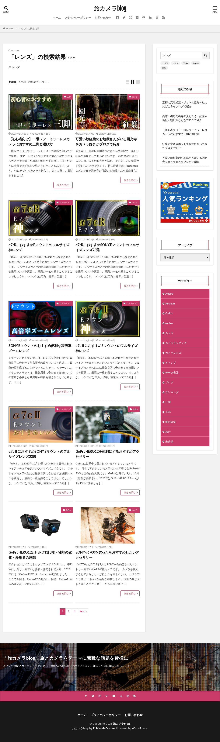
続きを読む (63, 185)
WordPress (139, 728)
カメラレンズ (65, 202)
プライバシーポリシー (78, 17)
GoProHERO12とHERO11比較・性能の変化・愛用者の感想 (40, 554)
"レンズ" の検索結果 (29, 28)
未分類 (169, 441)
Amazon (170, 303)
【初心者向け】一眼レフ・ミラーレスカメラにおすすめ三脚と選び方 (39, 141)
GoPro (135, 409)
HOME (9, 28)
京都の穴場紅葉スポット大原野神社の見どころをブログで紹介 (184, 104)
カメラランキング (176, 342)
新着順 (12, 81)
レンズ (175, 63)
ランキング (172, 392)
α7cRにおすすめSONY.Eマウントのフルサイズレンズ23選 (107, 247)
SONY (185, 63)
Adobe (196, 63)
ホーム (57, 17)
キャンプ (170, 362)
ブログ (169, 382)
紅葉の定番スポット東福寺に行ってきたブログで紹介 (184, 145)
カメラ (135, 97)
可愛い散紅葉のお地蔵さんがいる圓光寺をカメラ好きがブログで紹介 (106, 141)
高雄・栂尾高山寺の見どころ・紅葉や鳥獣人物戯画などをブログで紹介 (184, 118)
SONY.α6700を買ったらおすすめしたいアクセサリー (107, 554)
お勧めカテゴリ (37, 81)
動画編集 (170, 421)
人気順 (22, 81)
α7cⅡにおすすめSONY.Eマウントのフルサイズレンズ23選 (39, 454)
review (169, 323)
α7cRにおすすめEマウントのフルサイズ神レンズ (39, 247)
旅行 (164, 68)
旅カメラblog (110, 8)
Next (82, 611)
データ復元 (172, 372)
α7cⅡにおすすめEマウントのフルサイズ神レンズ (106, 348)
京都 (168, 411)
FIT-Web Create (104, 728)
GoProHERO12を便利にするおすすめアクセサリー (107, 454)
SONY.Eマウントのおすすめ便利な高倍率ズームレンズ (40, 348)
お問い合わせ (103, 17)
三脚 (69, 97)
